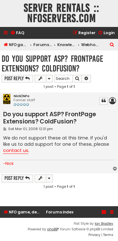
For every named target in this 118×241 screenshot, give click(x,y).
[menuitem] (17, 33)
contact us (15, 150)
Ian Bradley (104, 223)
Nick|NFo (22, 96)
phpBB (52, 229)
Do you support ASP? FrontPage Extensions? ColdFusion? (52, 63)
